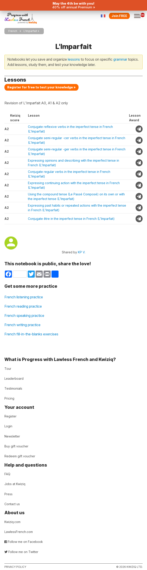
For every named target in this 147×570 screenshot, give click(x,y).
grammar (120, 59)
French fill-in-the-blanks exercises (31, 334)
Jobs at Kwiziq (14, 484)
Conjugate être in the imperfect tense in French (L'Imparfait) (71, 219)
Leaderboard (14, 378)
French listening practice (23, 297)
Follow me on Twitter (21, 552)
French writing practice (22, 325)
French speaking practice (24, 315)
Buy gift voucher (16, 446)
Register (10, 416)
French (12, 31)
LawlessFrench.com (18, 532)
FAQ (7, 474)
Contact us (12, 504)
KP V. (81, 252)
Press (8, 494)
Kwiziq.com (12, 522)
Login (8, 426)
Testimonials (13, 388)
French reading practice (23, 306)
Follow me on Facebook (23, 542)
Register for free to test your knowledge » (41, 87)
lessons (74, 59)
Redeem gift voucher (19, 456)
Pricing (9, 398)
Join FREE (119, 16)
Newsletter (12, 436)
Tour (7, 368)
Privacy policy (15, 566)
